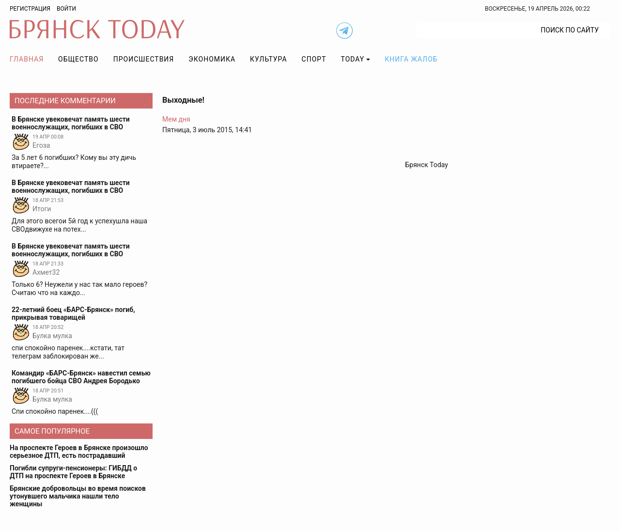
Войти (66, 8)
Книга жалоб (411, 59)
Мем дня (176, 119)
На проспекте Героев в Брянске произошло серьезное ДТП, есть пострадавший (79, 451)
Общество (78, 59)
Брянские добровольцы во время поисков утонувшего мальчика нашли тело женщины (78, 496)
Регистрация (30, 8)
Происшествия (143, 59)
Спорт (314, 59)
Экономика (211, 59)
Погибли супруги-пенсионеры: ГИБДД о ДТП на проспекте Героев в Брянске (73, 472)
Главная (27, 59)
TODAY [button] (353, 59)
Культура (268, 59)
